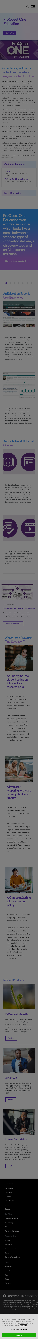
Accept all (19, 1335)
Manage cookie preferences (19, 1329)
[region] (19, 1326)
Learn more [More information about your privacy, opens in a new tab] (23, 1325)
